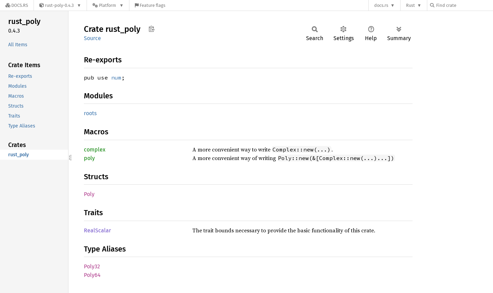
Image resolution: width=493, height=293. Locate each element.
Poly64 (92, 275)
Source (92, 38)
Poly (89, 194)
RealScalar (97, 230)
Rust (410, 5)
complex (94, 149)
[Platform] (108, 5)
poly (89, 158)
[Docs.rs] (17, 5)
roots (90, 113)
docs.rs (381, 5)
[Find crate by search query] (464, 5)
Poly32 (92, 266)
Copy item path (151, 29)
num (116, 77)
